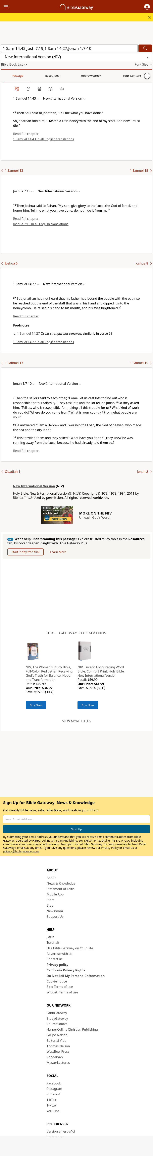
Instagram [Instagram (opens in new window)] (54, 1088)
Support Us (55, 916)
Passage (10, 76)
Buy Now (36, 705)
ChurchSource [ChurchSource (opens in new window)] (57, 1024)
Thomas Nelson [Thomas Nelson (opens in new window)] (58, 1046)
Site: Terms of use (60, 986)
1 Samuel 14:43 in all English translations (43, 139)
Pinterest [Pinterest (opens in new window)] (53, 1094)
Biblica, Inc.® (22, 497)
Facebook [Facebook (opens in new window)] (54, 1083)
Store (51, 900)
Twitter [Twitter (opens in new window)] (52, 1105)
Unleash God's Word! (94, 517)
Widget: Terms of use (62, 992)
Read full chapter (26, 134)
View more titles (76, 721)
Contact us (55, 959)
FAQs (50, 937)
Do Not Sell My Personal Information (76, 976)
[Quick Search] (69, 48)
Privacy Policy (110, 848)
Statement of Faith (60, 889)
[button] (147, 7)
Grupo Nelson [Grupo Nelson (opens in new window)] (57, 1035)
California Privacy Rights (66, 970)
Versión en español (61, 1131)
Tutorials (53, 942)
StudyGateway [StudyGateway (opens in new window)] (57, 1018)
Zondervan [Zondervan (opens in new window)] (55, 1057)
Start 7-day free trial (25, 552)
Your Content (79, 76)
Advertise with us (59, 954)
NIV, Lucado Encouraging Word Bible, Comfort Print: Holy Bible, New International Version (101, 671)
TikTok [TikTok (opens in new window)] (51, 1100)
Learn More (58, 552)
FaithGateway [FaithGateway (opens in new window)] (57, 1013)
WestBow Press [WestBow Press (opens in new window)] (58, 1051)
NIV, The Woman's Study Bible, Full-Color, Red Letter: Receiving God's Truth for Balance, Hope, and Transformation (49, 673)
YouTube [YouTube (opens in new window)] (53, 1111)
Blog (50, 905)
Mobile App (55, 894)
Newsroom (55, 911)
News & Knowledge (61, 883)
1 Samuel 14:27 (28, 333)
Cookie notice (57, 981)
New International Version (34, 486)
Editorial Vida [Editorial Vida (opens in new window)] (56, 1040)
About (51, 878)
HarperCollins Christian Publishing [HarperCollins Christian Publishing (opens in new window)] (72, 1029)
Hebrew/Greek (53, 76)
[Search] (145, 48)
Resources (29, 76)
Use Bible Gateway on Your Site (70, 948)
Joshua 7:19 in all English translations (41, 224)
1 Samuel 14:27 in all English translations (43, 342)
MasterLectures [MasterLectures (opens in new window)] (58, 1062)
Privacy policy (57, 964)
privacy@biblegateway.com (21, 851)
